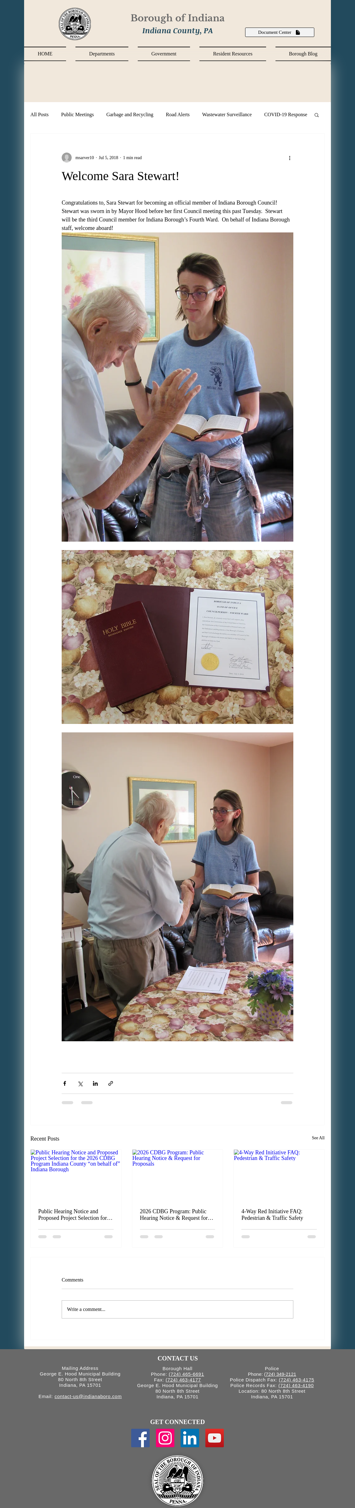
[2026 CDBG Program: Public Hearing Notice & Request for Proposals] (177, 1175)
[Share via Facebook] (65, 1083)
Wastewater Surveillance (227, 114)
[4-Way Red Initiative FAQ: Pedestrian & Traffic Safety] (279, 1175)
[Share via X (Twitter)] (80, 1083)
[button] (102, 54)
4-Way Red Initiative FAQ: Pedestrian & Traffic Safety (272, 1214)
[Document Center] (279, 32)
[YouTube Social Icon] (214, 1438)
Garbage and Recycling (129, 114)
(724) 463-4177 (183, 1379)
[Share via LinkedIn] (95, 1083)
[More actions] (289, 157)
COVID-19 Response (285, 114)
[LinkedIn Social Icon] (190, 1438)
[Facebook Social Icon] (140, 1438)
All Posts (39, 114)
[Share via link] (111, 1083)
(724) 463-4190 (296, 1385)
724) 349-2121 (281, 1374)
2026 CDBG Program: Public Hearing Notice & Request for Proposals (174, 1214)
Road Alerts (178, 114)
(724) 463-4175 (296, 1379)
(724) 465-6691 (186, 1374)
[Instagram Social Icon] (165, 1438)
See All (318, 1138)
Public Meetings (77, 114)
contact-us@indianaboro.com (88, 1396)
